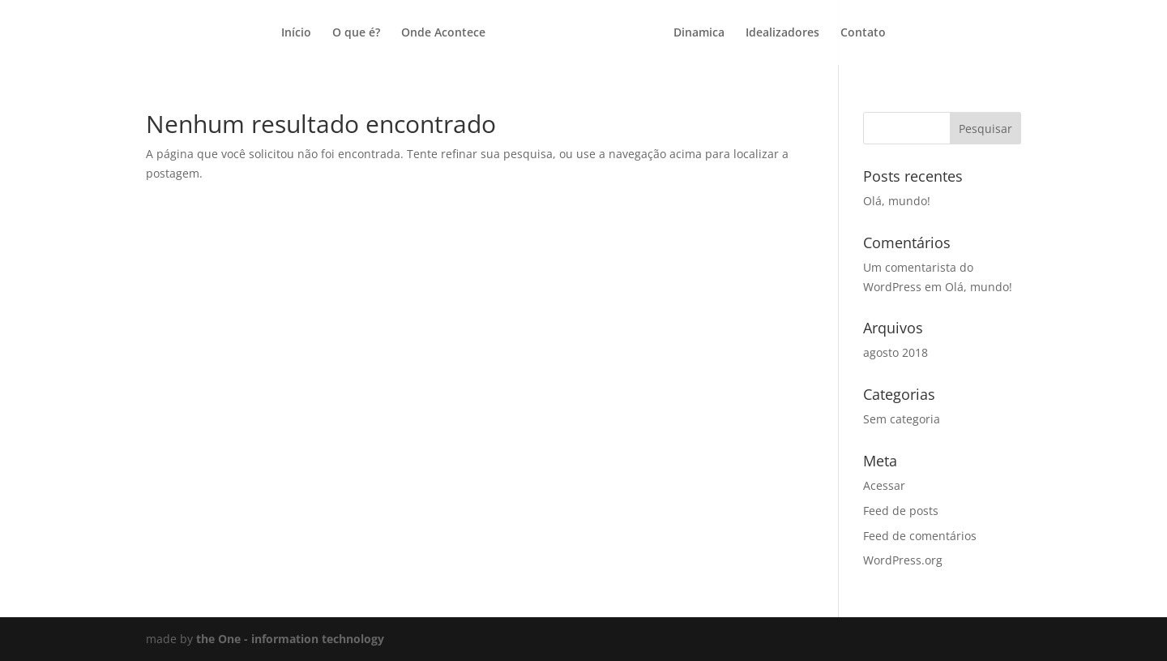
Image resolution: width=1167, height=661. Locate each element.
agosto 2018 (895, 352)
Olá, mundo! (896, 200)
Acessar (884, 485)
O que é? (356, 33)
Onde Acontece (443, 33)
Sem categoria (901, 419)
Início (296, 33)
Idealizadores (782, 33)
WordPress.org (903, 560)
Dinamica (699, 33)
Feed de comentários (920, 535)
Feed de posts (900, 510)
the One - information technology (290, 638)
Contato (863, 33)
